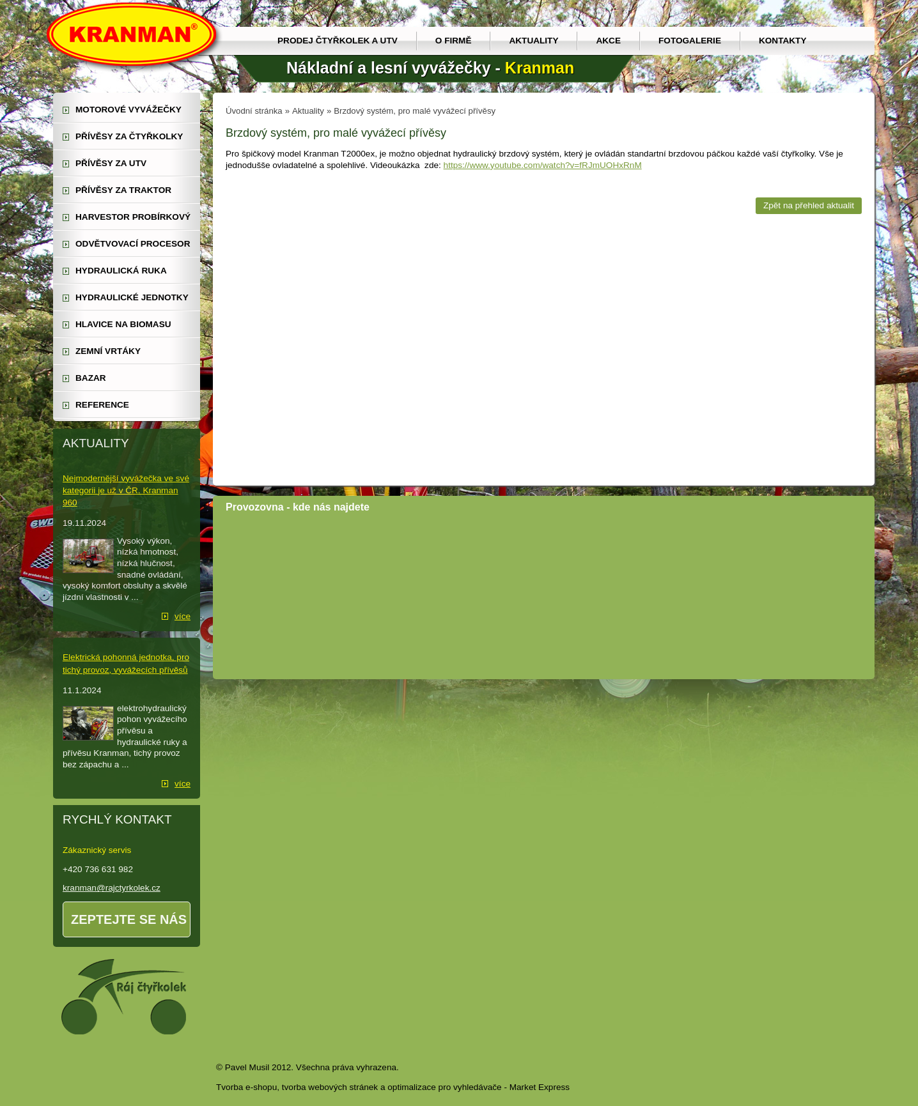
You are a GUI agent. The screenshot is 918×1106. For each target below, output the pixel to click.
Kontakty (783, 40)
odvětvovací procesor (133, 244)
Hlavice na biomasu (123, 324)
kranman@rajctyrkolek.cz (111, 888)
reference (102, 405)
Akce (608, 40)
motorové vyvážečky (128, 109)
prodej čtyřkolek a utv (337, 40)
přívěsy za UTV (110, 163)
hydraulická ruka (121, 270)
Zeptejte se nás (129, 919)
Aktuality (533, 40)
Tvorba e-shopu (246, 1087)
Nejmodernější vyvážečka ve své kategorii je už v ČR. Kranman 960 (126, 490)
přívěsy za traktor (123, 190)
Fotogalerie (689, 40)
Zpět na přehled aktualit (808, 205)
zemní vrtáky (108, 351)
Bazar (90, 378)
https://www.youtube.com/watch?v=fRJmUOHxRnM (543, 165)
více (183, 616)
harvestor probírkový (133, 217)
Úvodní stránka (254, 111)
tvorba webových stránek (330, 1087)
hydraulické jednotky (132, 297)
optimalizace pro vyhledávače (444, 1087)
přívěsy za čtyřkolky (129, 136)
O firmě (453, 40)
